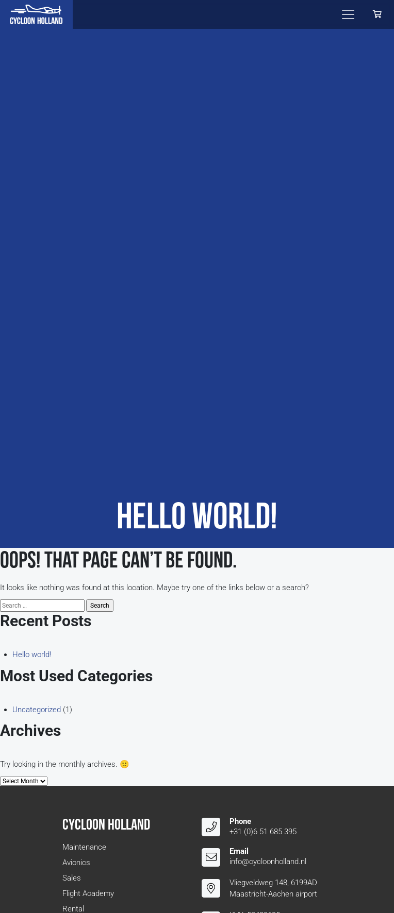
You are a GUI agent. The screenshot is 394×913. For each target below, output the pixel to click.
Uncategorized (36, 709)
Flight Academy (88, 893)
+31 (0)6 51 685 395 (263, 831)
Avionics (76, 862)
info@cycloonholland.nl (267, 861)
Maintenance (84, 847)
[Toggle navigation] (348, 14)
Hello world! (31, 654)
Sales (71, 878)
